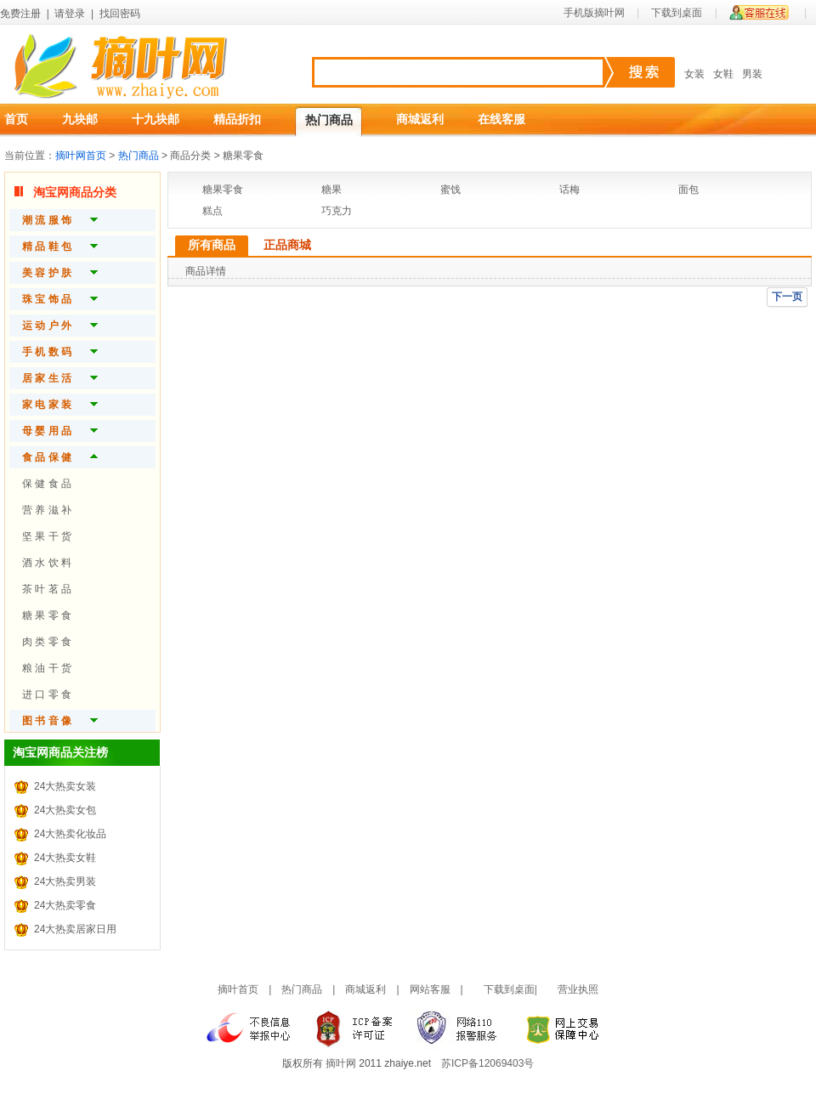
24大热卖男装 (65, 881)
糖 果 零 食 (46, 615)
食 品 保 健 (46, 457)
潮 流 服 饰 (46, 220)
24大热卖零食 (65, 905)
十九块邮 (155, 119)
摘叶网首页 (80, 156)
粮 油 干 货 (46, 668)
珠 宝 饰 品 (46, 299)
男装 (752, 74)
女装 (694, 74)
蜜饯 (450, 190)
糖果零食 (222, 190)
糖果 (331, 190)
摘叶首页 (238, 989)
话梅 (569, 190)
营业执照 (578, 989)
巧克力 (336, 211)
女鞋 (723, 74)
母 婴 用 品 (46, 431)
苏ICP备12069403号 (487, 1063)
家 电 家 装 (46, 405)
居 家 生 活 (46, 378)
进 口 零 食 (46, 694)
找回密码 (119, 14)
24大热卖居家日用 (75, 929)
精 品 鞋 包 (46, 246)
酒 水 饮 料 (46, 563)
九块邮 (80, 119)
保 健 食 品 (46, 484)
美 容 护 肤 (46, 273)
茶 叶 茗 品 (46, 589)
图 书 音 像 (46, 721)
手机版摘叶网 (594, 13)
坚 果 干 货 (46, 536)
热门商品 (329, 120)
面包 (688, 190)
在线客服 (501, 119)
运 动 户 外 (46, 326)
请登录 (69, 14)
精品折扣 (237, 119)
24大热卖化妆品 (70, 834)
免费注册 (20, 14)
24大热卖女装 (65, 786)
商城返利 (420, 119)
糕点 (212, 211)
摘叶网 (341, 1063)
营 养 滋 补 (46, 510)
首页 (16, 119)
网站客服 (430, 989)
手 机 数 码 (46, 352)
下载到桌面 (676, 13)
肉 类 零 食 (46, 642)
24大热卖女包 (65, 810)
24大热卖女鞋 (65, 858)
